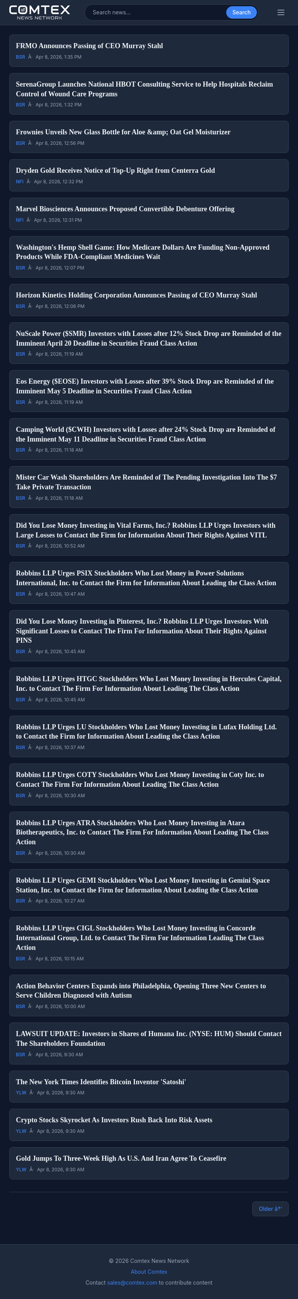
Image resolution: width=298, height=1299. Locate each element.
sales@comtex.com (132, 1282)
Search (241, 12)
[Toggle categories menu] (281, 12)
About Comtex (149, 1271)
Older (270, 1209)
